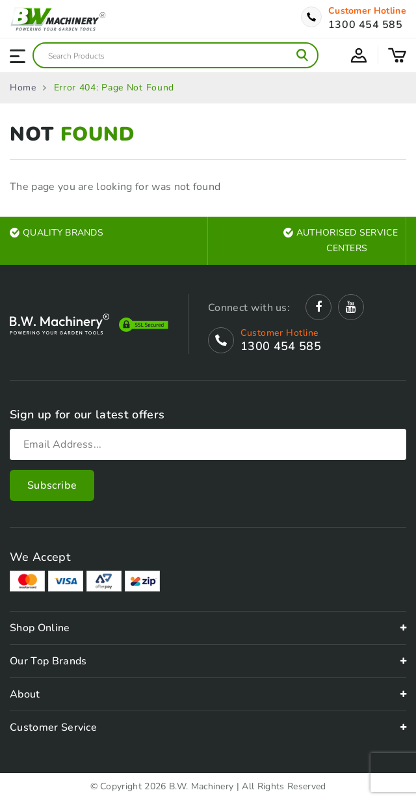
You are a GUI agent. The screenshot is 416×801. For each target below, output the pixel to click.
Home (23, 87)
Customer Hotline (367, 11)
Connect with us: (249, 308)
